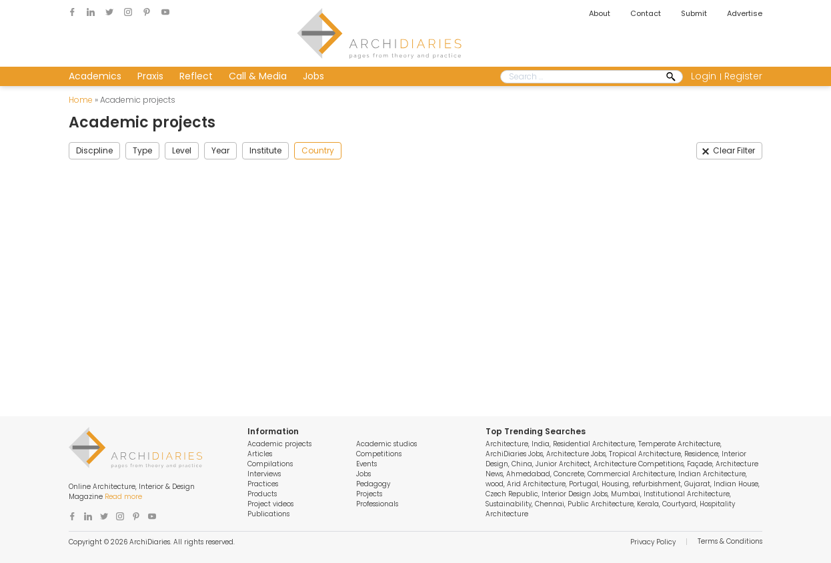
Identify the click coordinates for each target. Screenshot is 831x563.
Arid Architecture (536, 484)
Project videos (270, 504)
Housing (615, 484)
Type (142, 150)
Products (262, 494)
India (541, 444)
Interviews (264, 474)
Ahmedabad (528, 474)
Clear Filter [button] (734, 150)
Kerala (648, 504)
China (522, 464)
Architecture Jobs (576, 454)
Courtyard (679, 504)
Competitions (378, 454)
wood (495, 484)
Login (703, 76)
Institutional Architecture (687, 494)
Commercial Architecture (631, 474)
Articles (259, 454)
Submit (694, 13)
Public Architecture (601, 504)
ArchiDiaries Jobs (514, 454)
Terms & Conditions (730, 541)
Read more (123, 497)
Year (220, 150)
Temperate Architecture (679, 444)
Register (743, 76)
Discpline (94, 150)
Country (317, 150)
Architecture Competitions (639, 464)
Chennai (549, 504)
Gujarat (697, 484)
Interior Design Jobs (575, 494)
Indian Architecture (712, 474)
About (599, 13)
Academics (95, 76)
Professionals (377, 504)
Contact (645, 13)
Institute (265, 150)
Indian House (736, 484)
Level (181, 150)
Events (366, 464)
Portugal (583, 484)
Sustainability (509, 504)
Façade (699, 464)
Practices (262, 484)
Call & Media (258, 76)
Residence (701, 454)
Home (81, 99)
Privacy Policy (653, 542)
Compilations (270, 464)
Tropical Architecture (645, 454)
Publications (268, 514)
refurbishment (656, 484)
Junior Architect (563, 464)
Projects (369, 494)
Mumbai (625, 494)
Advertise (744, 13)
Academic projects (279, 444)
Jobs (313, 76)
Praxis (150, 76)
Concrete (569, 474)
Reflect (196, 76)
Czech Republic (512, 494)
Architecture (507, 444)
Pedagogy (373, 484)
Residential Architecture (594, 444)
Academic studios (386, 444)
